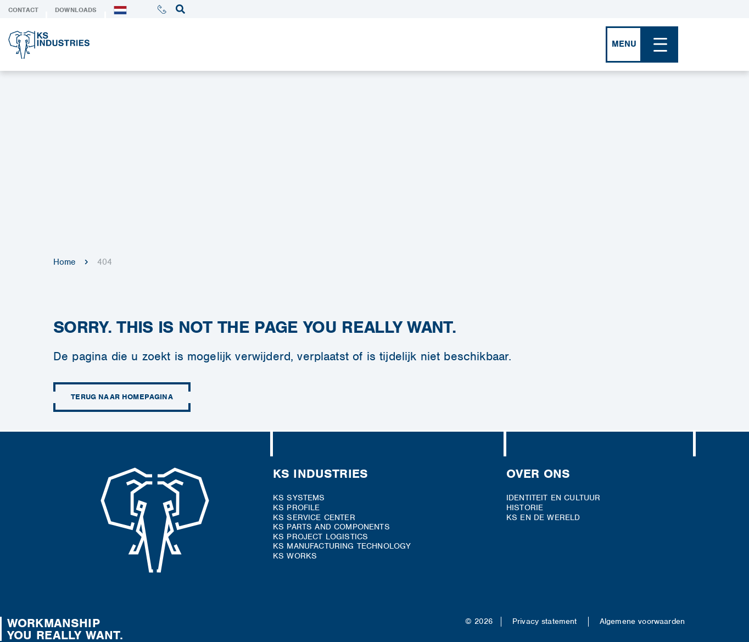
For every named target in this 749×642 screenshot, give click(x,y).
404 (104, 261)
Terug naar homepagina (122, 397)
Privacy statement (544, 621)
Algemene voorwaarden (642, 621)
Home (64, 261)
